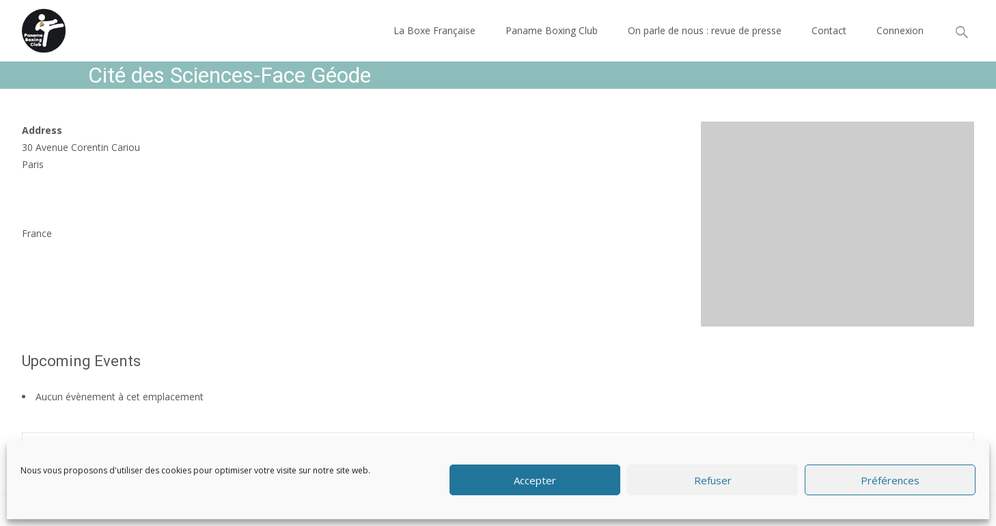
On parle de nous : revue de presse (704, 30)
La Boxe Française (434, 30)
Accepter (535, 480)
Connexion (900, 30)
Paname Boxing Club (552, 30)
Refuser (713, 480)
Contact (829, 30)
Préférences (890, 480)
